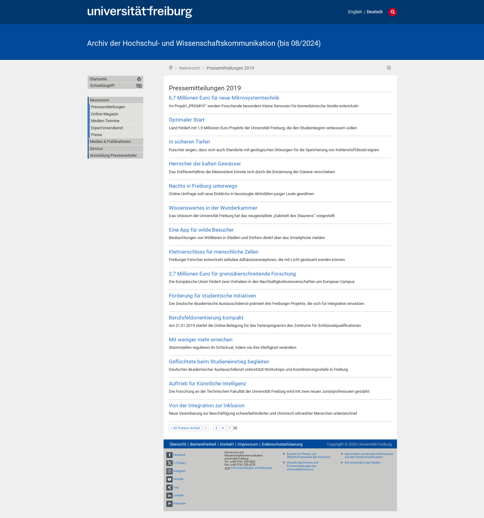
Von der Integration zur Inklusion (206, 405)
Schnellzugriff (102, 85)
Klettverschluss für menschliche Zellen (213, 252)
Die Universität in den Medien (363, 462)
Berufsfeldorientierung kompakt (206, 318)
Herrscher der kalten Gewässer (205, 164)
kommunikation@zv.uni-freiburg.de (250, 467)
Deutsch (375, 12)
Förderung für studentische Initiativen (212, 296)
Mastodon (179, 503)
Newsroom (189, 68)
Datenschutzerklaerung (282, 444)
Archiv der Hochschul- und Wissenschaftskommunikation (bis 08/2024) (204, 43)
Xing (176, 487)
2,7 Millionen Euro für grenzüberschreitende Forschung (232, 274)
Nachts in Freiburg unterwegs (203, 186)
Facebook (179, 454)
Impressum (248, 444)
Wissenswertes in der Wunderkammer (213, 208)
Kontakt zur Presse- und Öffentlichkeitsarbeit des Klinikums (308, 455)
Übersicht (177, 444)
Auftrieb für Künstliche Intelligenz (207, 383)
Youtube (178, 479)
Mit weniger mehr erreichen (200, 339)
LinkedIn (178, 495)
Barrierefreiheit (203, 444)
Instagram (179, 471)
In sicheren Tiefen (189, 142)
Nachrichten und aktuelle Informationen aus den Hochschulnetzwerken (369, 455)
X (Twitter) (179, 462)
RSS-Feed (389, 68)
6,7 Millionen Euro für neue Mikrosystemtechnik (224, 98)
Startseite (171, 67)
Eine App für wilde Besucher (201, 230)
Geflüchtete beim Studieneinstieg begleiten (219, 361)
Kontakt (227, 444)
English (355, 12)
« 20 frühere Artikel (185, 428)
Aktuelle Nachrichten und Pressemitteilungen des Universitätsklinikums (302, 466)
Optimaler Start (187, 120)
